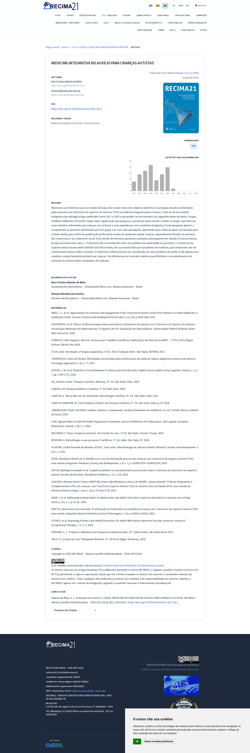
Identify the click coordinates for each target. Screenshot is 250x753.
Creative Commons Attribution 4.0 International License (133, 565)
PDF (193, 146)
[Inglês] (150, 5)
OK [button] (137, 741)
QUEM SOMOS (163, 15)
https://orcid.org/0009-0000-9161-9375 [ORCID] (67, 85)
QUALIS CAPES (92, 22)
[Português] (165, 5)
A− (174, 5)
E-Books (127, 15)
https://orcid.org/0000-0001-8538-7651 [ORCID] (67, 95)
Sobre (161, 30)
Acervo (70, 15)
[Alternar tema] (200, 5)
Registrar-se (187, 30)
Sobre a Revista (143, 15)
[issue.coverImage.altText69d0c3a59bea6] (181, 108)
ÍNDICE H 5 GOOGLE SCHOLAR (127, 22)
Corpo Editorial (182, 15)
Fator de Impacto (153, 22)
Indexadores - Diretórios (68, 22)
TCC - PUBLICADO (109, 15)
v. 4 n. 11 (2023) (191, 73)
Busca (173, 30)
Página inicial (52, 47)
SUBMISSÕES (201, 15)
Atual (58, 15)
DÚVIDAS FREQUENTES (197, 22)
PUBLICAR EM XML (144, 30)
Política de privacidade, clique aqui (88, 691)
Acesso (203, 30)
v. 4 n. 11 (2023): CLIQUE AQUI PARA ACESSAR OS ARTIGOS (100, 47)
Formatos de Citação (65, 610)
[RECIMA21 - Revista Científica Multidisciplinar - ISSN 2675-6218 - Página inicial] (60, 5)
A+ (187, 5)
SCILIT (106, 22)
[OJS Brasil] (55, 743)
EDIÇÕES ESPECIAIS (88, 15)
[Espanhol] (158, 5)
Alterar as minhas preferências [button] (159, 741)
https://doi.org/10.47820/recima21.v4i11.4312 (76, 109)
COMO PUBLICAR (175, 22)
